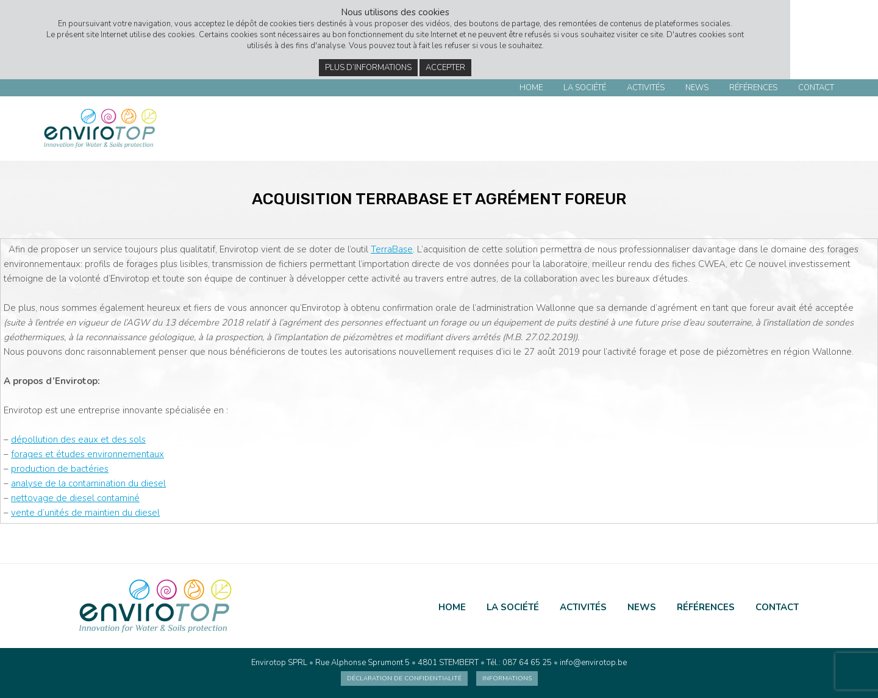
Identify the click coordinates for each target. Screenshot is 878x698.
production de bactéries (60, 469)
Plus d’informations (368, 67)
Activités (646, 87)
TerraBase (392, 249)
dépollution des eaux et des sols (78, 439)
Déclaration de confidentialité (404, 678)
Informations (507, 678)
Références (753, 87)
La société (584, 87)
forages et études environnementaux (87, 454)
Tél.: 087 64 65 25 (519, 662)
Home (531, 87)
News (696, 87)
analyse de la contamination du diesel (88, 483)
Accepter (445, 67)
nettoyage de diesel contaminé (75, 498)
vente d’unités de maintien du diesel (85, 513)
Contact (816, 87)
